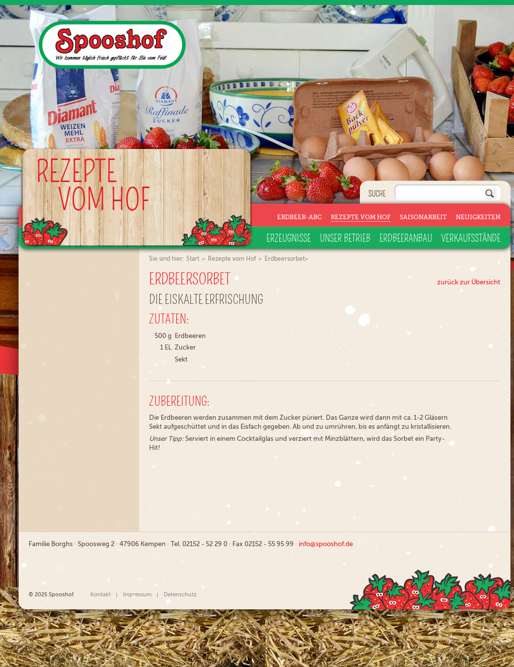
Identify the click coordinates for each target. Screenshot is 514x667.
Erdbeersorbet (285, 259)
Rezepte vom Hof (361, 217)
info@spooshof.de (326, 544)
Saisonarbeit (423, 217)
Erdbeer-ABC (299, 217)
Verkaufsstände (470, 239)
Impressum (137, 594)
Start (192, 259)
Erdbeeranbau (405, 239)
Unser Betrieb (345, 239)
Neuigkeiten (478, 217)
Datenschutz (180, 594)
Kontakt (100, 594)
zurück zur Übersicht (468, 282)
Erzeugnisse (289, 239)
